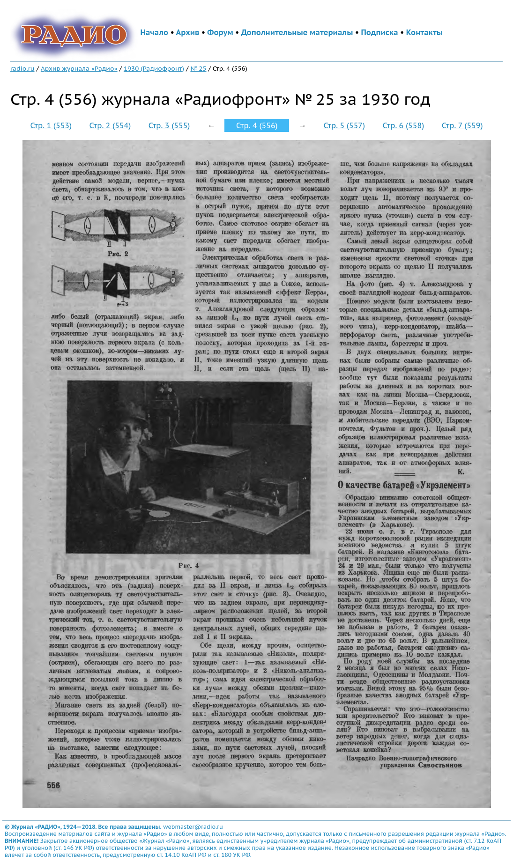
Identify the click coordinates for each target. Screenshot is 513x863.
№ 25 (198, 68)
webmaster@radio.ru (193, 826)
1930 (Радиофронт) (154, 68)
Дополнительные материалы (297, 32)
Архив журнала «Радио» (79, 68)
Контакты (424, 32)
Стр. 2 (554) (110, 125)
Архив (187, 32)
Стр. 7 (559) (462, 125)
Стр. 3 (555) (169, 125)
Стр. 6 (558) (403, 125)
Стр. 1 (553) (51, 125)
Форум (220, 32)
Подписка (379, 32)
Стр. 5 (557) (344, 125)
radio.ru (22, 68)
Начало (154, 32)
